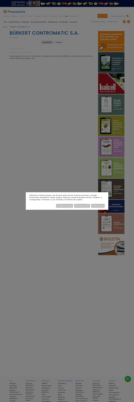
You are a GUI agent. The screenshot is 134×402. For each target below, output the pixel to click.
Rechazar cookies (82, 206)
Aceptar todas (98, 206)
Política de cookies (74, 200)
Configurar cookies (64, 206)
